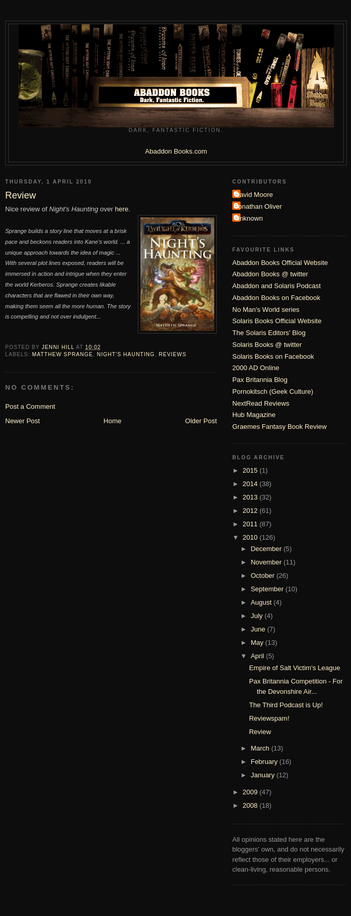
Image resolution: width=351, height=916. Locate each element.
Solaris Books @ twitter (267, 344)
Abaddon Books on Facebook (276, 298)
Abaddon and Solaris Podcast (276, 286)
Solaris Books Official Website (277, 321)
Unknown (249, 218)
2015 (251, 470)
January (264, 775)
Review (260, 732)
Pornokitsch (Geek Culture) (272, 391)
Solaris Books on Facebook (273, 356)
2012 (251, 510)
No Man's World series (265, 309)
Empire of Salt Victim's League (294, 668)
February (265, 761)
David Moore (254, 194)
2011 (251, 524)
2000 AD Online (255, 368)
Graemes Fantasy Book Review (279, 426)
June (259, 629)
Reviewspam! (269, 718)
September (268, 589)
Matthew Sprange (62, 354)
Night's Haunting (126, 354)
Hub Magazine (254, 415)
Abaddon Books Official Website (280, 263)
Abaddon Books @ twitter (270, 274)
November (267, 562)
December (267, 549)
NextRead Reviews (261, 403)
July (258, 616)
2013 (251, 497)
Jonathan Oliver (258, 206)
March (261, 748)
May (258, 642)
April (258, 656)
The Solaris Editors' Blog (269, 333)
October (264, 575)
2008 (251, 805)
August (262, 602)
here (122, 209)
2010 (251, 537)
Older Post (201, 421)
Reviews (172, 354)
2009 (251, 792)
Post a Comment (30, 406)
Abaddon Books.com (176, 151)
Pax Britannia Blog (260, 380)
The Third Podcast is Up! (286, 705)
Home (113, 421)
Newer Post (22, 421)
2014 (251, 484)
